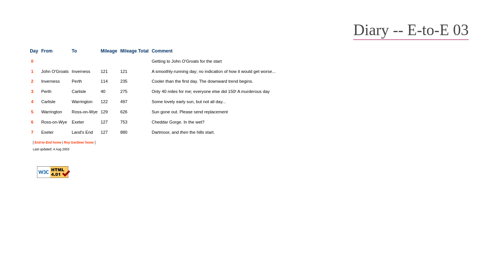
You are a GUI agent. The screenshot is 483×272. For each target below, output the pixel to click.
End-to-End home (48, 142)
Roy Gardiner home (79, 142)
